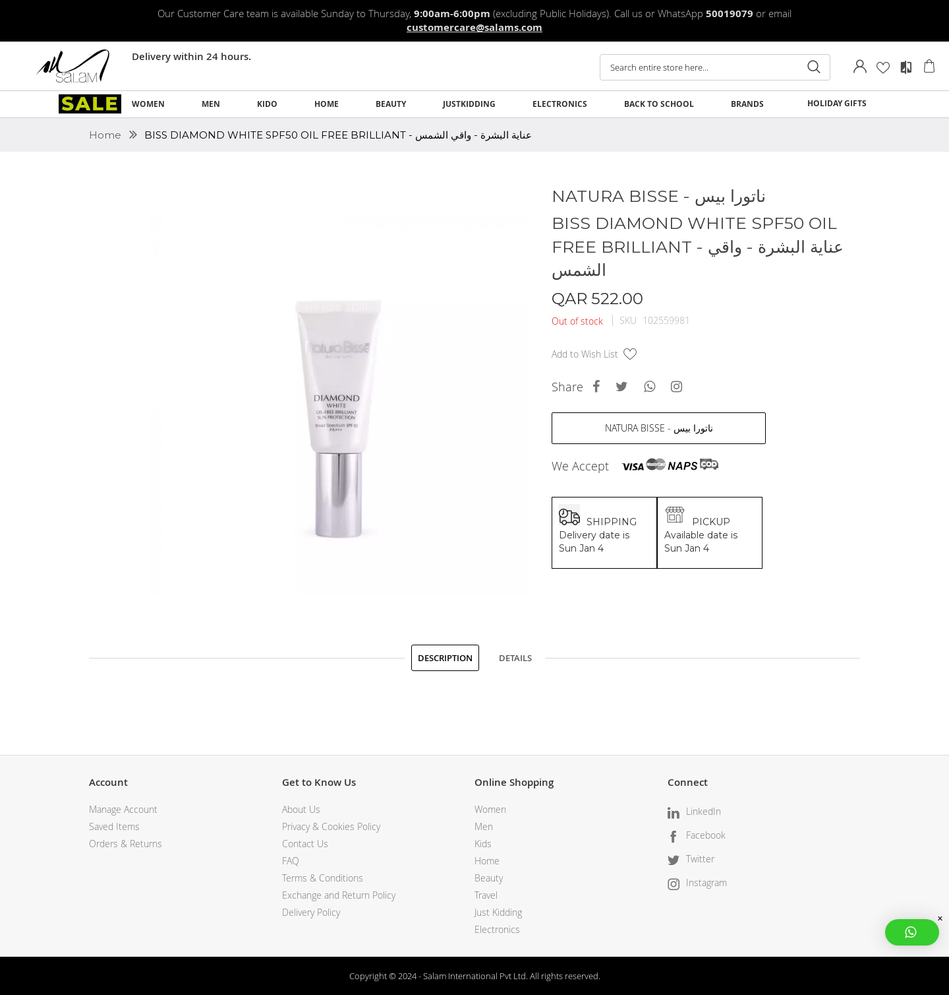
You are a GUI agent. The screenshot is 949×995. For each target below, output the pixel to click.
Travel (486, 895)
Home (106, 135)
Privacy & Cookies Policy (331, 826)
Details (515, 658)
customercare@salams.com (474, 27)
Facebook (706, 835)
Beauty (488, 878)
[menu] (474, 104)
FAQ (290, 860)
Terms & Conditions (322, 878)
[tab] (445, 658)
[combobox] (715, 67)
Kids (483, 843)
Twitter (700, 858)
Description (445, 658)
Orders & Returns (125, 843)
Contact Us (305, 843)
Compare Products (906, 67)
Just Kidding (498, 912)
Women (490, 809)
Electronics (497, 929)
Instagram (706, 882)
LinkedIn (703, 811)
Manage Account (123, 809)
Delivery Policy (311, 912)
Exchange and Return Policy (338, 895)
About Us (301, 809)
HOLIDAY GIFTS (837, 103)
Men (483, 826)
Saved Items (114, 826)
